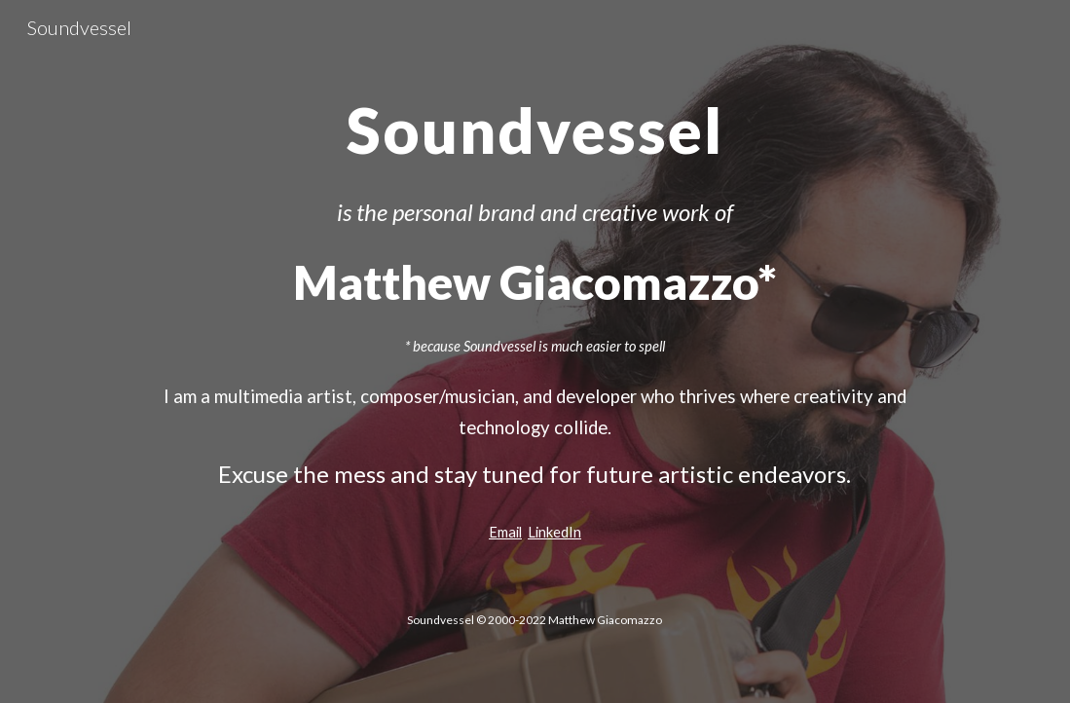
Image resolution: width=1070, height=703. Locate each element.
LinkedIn (554, 532)
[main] (535, 121)
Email (505, 532)
